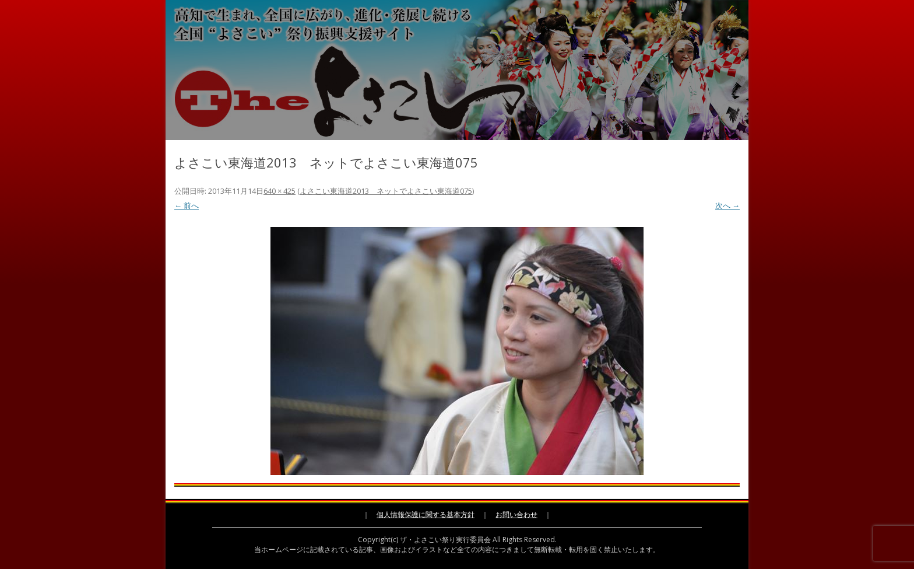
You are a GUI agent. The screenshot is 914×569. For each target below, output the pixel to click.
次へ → (727, 205)
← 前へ (186, 205)
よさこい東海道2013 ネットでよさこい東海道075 (386, 191)
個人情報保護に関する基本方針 (425, 514)
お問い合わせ (516, 514)
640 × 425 (279, 191)
